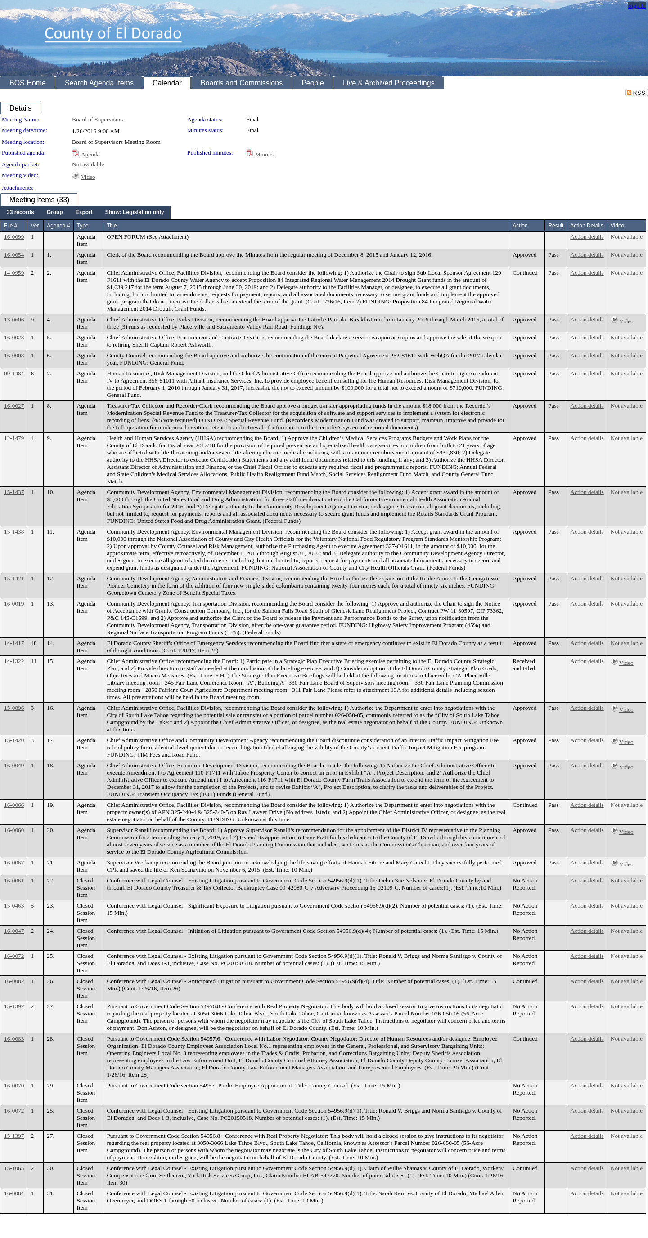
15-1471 (14, 578)
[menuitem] (20, 212)
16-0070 (14, 1085)
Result (555, 226)
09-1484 (14, 373)
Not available (88, 164)
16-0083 (14, 1038)
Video (88, 177)
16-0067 (14, 862)
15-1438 (14, 531)
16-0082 (14, 981)
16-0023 (14, 337)
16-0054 (14, 254)
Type (83, 226)
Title (112, 226)
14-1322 (14, 661)
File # (10, 226)
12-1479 (14, 438)
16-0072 (14, 956)
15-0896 (14, 707)
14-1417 (14, 643)
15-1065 (14, 1168)
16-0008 (14, 355)
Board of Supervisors (97, 119)
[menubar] (85, 212)
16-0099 (14, 236)
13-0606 (14, 319)
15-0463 (14, 905)
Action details (586, 236)
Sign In (637, 5)
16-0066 (14, 805)
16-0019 (14, 603)
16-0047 (14, 930)
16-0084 (14, 1193)
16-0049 (14, 765)
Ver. (35, 226)
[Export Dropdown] (84, 212)
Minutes (265, 154)
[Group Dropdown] (54, 212)
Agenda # (58, 226)
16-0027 (14, 405)
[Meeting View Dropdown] (135, 212)
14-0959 (14, 272)
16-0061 (14, 880)
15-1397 (14, 1006)
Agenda (90, 154)
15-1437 (14, 492)
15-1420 (14, 740)
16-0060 (14, 830)
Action (520, 226)
